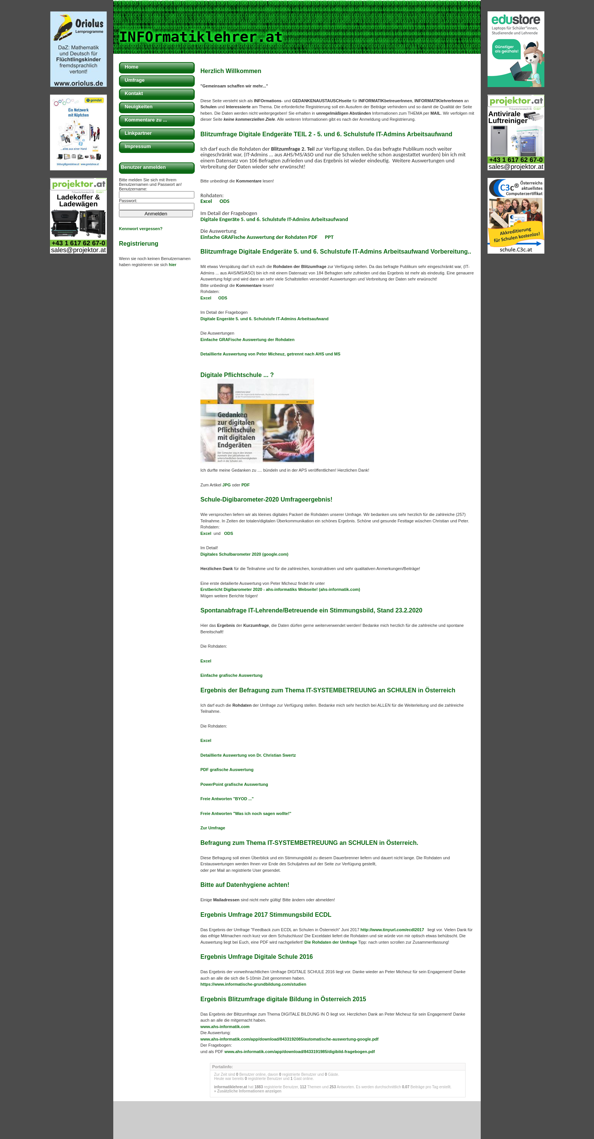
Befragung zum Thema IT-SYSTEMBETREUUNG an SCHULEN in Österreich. (309, 843)
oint (219, 784)
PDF (245, 485)
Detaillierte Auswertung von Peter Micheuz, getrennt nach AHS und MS (270, 354)
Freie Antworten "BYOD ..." (227, 798)
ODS (225, 201)
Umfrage (135, 80)
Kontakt (134, 93)
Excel (206, 201)
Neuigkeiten (139, 106)
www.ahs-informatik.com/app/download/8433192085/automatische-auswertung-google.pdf (289, 1039)
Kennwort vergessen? (141, 228)
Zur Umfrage (212, 828)
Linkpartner (138, 133)
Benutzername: (133, 189)
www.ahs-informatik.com (225, 1026)
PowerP (208, 784)
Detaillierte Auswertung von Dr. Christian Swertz (248, 755)
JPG (227, 485)
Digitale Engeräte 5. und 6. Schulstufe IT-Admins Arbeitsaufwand (274, 219)
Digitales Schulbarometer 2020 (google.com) (244, 554)
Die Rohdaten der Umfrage (330, 942)
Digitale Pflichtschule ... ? (237, 375)
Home (131, 67)
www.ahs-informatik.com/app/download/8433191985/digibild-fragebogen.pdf (300, 1051)
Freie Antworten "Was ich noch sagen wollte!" (245, 813)
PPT (329, 237)
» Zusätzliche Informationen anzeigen (247, 1091)
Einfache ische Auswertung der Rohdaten (247, 339)
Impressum (138, 146)
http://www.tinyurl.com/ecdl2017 (393, 929)
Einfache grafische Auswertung (231, 675)
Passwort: (128, 200)
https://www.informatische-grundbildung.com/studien (253, 984)
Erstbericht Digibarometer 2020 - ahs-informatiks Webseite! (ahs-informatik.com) (280, 589)
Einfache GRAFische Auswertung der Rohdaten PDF (259, 237)
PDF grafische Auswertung (226, 769)
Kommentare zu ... (146, 120)
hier (172, 264)
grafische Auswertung (246, 784)
